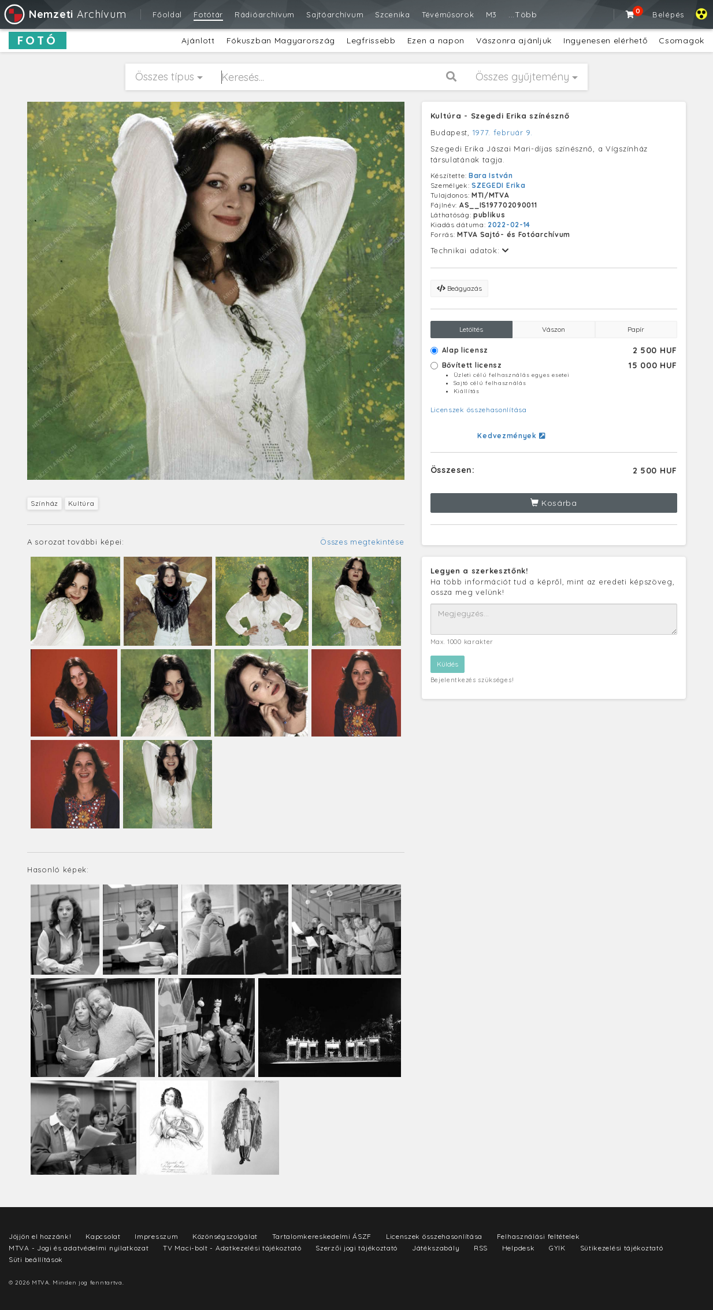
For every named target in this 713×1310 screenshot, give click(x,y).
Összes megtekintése (362, 541)
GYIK (557, 1248)
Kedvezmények (511, 435)
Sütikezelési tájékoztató (621, 1248)
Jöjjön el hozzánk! (40, 1236)
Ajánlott (198, 40)
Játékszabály (435, 1248)
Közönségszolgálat (225, 1236)
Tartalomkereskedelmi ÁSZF (322, 1236)
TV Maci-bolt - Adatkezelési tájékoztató (232, 1248)
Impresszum (156, 1236)
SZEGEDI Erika (498, 185)
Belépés (668, 14)
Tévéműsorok (448, 14)
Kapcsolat (103, 1236)
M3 (491, 14)
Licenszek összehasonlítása (478, 409)
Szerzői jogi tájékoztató (356, 1248)
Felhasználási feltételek (538, 1236)
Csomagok (681, 40)
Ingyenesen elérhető (605, 40)
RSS (481, 1248)
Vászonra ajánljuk (514, 40)
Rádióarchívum (265, 14)
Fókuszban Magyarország (280, 40)
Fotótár (208, 14)
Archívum (64, 14)
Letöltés (471, 329)
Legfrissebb (371, 40)
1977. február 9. (503, 132)
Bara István (491, 175)
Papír (635, 329)
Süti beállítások (36, 1259)
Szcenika (392, 14)
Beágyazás (459, 288)
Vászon (553, 329)
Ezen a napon (436, 40)
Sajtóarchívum (334, 14)
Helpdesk (518, 1248)
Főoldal (167, 14)
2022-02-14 (509, 224)
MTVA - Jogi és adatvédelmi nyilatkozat (79, 1248)
